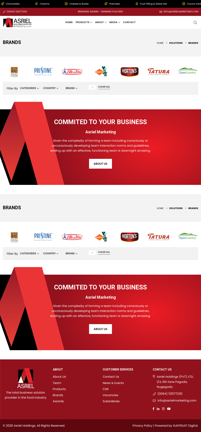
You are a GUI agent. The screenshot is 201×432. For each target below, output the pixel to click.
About (101, 22)
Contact (129, 22)
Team (57, 383)
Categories (28, 88)
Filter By (12, 88)
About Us (100, 164)
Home (69, 22)
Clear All (104, 86)
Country (49, 88)
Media (115, 22)
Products (84, 22)
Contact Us (111, 377)
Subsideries (111, 401)
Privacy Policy (142, 426)
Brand (70, 88)
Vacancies (110, 395)
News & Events (113, 383)
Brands (58, 395)
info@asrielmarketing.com (180, 11)
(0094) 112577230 (17, 11)
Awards (58, 401)
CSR (105, 389)
